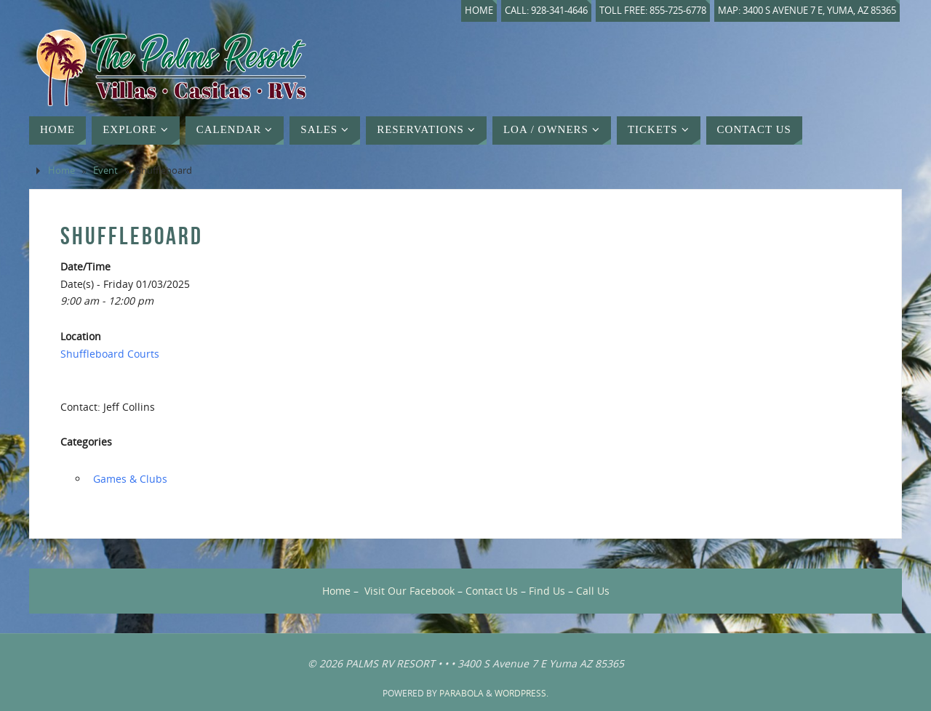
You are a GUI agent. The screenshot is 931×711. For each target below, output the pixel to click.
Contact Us (492, 591)
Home (479, 10)
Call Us (593, 591)
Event (105, 170)
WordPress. (521, 693)
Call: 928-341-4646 (546, 10)
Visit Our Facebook (409, 591)
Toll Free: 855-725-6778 (652, 10)
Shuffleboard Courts (109, 354)
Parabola (461, 693)
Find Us (547, 591)
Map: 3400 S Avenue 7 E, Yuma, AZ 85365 (807, 10)
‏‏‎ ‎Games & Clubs (128, 479)
